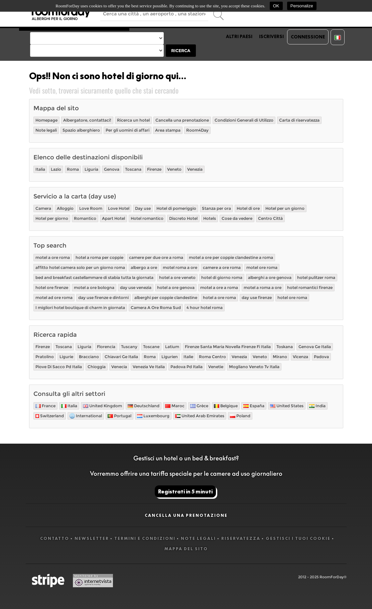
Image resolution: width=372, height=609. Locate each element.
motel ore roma (261, 267)
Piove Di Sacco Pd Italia (58, 366)
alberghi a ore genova (269, 277)
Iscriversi (271, 36)
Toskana (284, 346)
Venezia (195, 169)
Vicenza (300, 356)
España (253, 405)
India (317, 405)
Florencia (106, 346)
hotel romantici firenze (310, 287)
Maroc (174, 405)
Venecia (119, 366)
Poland (240, 415)
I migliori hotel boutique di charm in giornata (80, 307)
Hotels (209, 218)
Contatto (54, 538)
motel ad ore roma (54, 297)
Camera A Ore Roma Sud (156, 307)
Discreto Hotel (183, 218)
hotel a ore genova (176, 287)
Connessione (308, 36)
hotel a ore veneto (177, 277)
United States (286, 405)
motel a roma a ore (262, 287)
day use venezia (135, 287)
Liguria (91, 169)
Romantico (85, 218)
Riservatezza (240, 538)
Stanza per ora (216, 208)
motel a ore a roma (219, 287)
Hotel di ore (248, 208)
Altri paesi (239, 36)
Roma (73, 169)
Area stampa (167, 130)
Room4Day (197, 130)
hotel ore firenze (51, 287)
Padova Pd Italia (186, 366)
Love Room (90, 208)
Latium (172, 346)
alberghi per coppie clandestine (165, 297)
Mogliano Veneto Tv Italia (254, 366)
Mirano (280, 356)
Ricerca (180, 50)
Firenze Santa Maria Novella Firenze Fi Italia (228, 346)
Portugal (119, 415)
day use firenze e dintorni (103, 297)
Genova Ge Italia (314, 346)
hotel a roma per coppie (99, 257)
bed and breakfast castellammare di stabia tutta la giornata (94, 277)
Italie (188, 356)
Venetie (215, 366)
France (45, 405)
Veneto (174, 169)
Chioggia (97, 366)
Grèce (199, 405)
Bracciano (89, 356)
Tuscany (129, 346)
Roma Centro (212, 356)
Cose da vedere (237, 218)
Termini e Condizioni (144, 538)
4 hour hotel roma (205, 307)
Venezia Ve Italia (149, 366)
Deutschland (143, 405)
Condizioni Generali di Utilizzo (244, 120)
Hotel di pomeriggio (176, 208)
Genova (111, 169)
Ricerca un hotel (133, 120)
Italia (40, 169)
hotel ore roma (292, 297)
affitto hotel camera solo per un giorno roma (80, 267)
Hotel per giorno (51, 218)
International (86, 416)
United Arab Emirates (199, 415)
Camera (43, 208)
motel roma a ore (180, 267)
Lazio (56, 169)
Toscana (133, 169)
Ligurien (169, 356)
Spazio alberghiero (81, 130)
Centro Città (270, 218)
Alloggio (65, 208)
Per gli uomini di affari (127, 130)
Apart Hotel (113, 218)
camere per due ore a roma (156, 257)
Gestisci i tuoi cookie (298, 538)
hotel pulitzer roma (316, 277)
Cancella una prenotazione (182, 120)
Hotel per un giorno (284, 208)
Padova (321, 356)
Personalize (301, 5)
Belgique (226, 405)
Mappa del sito (186, 548)
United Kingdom (102, 405)
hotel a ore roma (219, 297)
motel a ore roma (52, 257)
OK (276, 5)
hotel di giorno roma (221, 277)
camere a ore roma (222, 267)
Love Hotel (118, 208)
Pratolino (44, 356)
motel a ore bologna (94, 287)
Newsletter (92, 538)
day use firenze (257, 297)
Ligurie (66, 356)
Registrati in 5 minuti (185, 491)
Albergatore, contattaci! (87, 120)
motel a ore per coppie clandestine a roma (231, 257)
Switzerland (49, 415)
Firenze (154, 169)
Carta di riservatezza (299, 120)
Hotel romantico (147, 218)
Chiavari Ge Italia (121, 356)
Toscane (151, 346)
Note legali (46, 130)
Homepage (46, 120)
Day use (143, 208)
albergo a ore (144, 267)
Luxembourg (153, 415)
